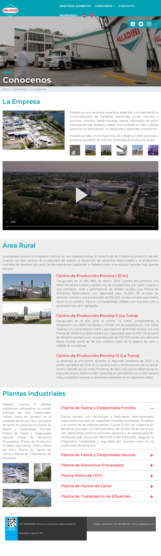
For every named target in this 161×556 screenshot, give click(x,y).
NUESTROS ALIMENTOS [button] (75, 6)
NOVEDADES (68, 15)
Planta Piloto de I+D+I (107, 475)
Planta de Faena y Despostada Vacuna (107, 455)
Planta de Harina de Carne (107, 486)
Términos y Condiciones (47, 524)
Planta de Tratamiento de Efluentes (107, 496)
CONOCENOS (104, 6)
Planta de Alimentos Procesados (107, 465)
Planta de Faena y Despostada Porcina (107, 408)
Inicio (6, 89)
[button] (84, 15)
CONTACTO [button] (126, 6)
